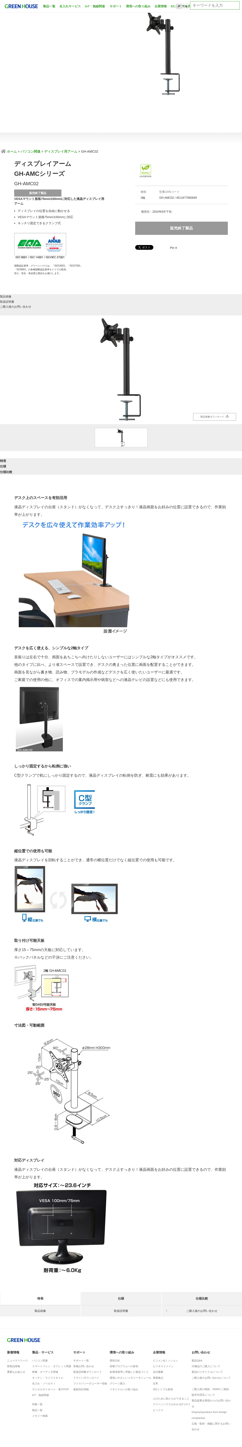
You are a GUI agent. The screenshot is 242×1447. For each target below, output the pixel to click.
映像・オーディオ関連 (45, 1335)
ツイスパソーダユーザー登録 (90, 1347)
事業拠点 (158, 1341)
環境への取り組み (138, 6)
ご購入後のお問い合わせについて (211, 1341)
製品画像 (40, 271)
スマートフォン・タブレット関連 (51, 1330)
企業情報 (161, 6)
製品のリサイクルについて (207, 1335)
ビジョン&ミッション (165, 1324)
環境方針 (115, 1324)
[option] (121, 337)
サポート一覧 (81, 1324)
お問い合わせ (201, 1316)
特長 (40, 432)
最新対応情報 (81, 1353)
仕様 (121, 432)
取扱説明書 (121, 271)
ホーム (11, 151)
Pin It (173, 248)
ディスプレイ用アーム (60, 151)
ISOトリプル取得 (163, 1353)
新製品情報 (13, 1330)
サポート (116, 6)
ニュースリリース (17, 1324)
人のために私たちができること (171, 1362)
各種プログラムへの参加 (124, 1330)
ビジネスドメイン (163, 1330)
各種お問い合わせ (83, 1330)
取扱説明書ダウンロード (87, 1335)
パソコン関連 (30, 151)
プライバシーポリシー (47, 1413)
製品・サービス (43, 1316)
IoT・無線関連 (95, 6)
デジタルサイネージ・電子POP (50, 1353)
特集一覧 (37, 1368)
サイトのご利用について (119, 1413)
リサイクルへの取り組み (124, 1353)
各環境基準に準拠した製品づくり (129, 1335)
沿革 (155, 1347)
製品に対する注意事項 (82, 1413)
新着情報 (13, 1316)
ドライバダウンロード (86, 1341)
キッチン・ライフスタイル (47, 1341)
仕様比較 (202, 432)
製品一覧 (49, 6)
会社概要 (158, 1335)
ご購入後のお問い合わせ (201, 271)
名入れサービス (70, 6)
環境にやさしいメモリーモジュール (130, 1341)
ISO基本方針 (16, 1413)
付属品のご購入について (206, 1330)
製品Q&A (197, 1324)
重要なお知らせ (16, 1335)
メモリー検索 (40, 1379)
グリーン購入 (117, 1347)
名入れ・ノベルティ (44, 1347)
